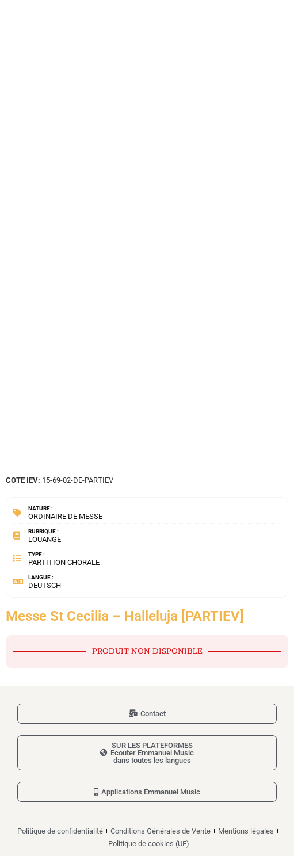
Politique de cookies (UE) (148, 843)
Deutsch (44, 585)
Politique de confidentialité (60, 831)
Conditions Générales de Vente (160, 831)
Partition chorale (64, 562)
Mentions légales (246, 831)
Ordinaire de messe (65, 516)
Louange (44, 539)
